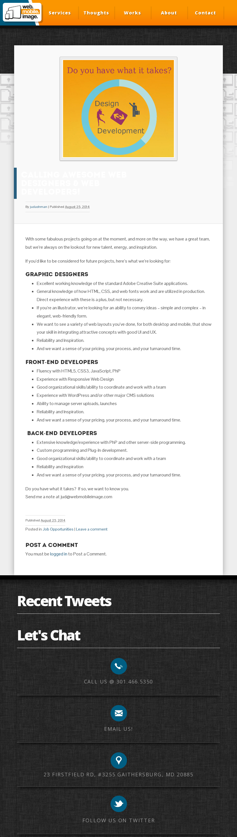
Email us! (118, 728)
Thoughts (96, 13)
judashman (38, 207)
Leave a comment (91, 529)
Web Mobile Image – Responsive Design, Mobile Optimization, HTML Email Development (22, 12)
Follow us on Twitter (118, 820)
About (169, 13)
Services (60, 13)
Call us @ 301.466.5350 (118, 681)
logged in (58, 554)
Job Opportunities (58, 529)
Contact (205, 13)
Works (132, 13)
